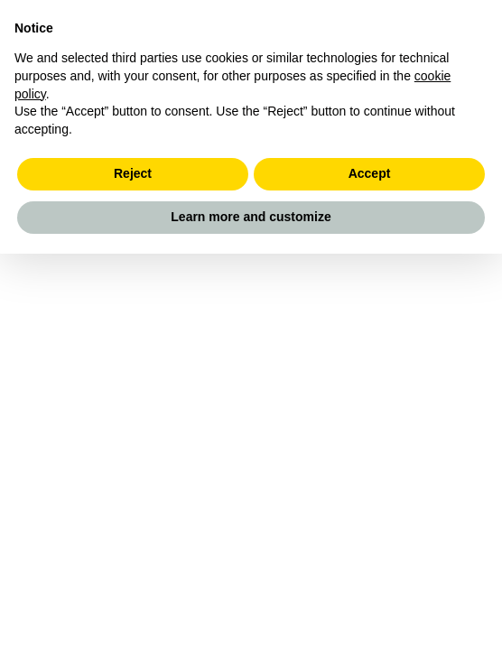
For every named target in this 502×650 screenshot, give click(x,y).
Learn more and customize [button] (250, 216)
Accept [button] (370, 173)
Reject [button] (133, 173)
